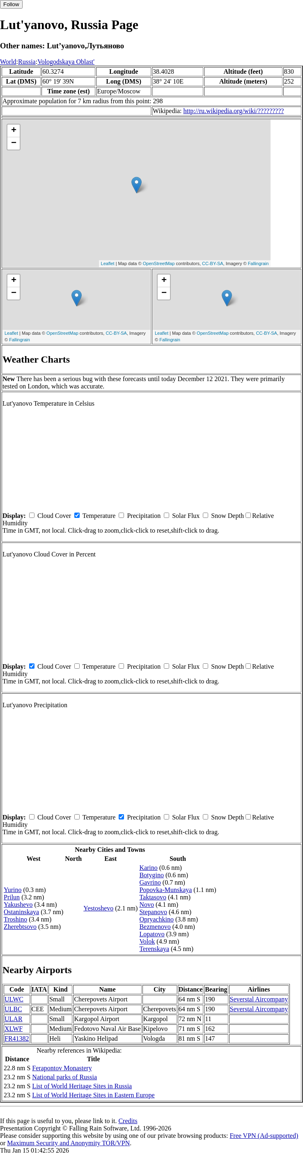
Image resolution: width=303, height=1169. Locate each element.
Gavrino (150, 882)
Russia (27, 61)
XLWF (14, 1028)
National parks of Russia (64, 1077)
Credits (127, 1120)
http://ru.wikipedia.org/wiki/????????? (233, 110)
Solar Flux (186, 515)
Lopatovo (151, 934)
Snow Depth (227, 515)
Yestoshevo (98, 908)
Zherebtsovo (20, 926)
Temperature (99, 515)
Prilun (12, 897)
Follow (11, 4)
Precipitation (144, 515)
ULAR (14, 1018)
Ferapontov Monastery (62, 1068)
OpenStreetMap (159, 263)
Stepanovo (153, 911)
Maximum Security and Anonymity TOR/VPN (68, 1142)
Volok (147, 941)
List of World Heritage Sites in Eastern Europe (93, 1095)
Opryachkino (156, 919)
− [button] (13, 143)
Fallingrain (258, 263)
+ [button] (13, 131)
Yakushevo (18, 904)
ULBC (13, 1009)
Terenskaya (154, 948)
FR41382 (17, 1038)
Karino (148, 867)
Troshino (15, 919)
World (8, 61)
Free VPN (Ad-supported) (264, 1135)
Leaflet (108, 263)
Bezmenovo (154, 926)
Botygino (151, 875)
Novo (146, 904)
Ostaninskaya (21, 911)
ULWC (14, 999)
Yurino (13, 889)
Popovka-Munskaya (165, 889)
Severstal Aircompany (259, 999)
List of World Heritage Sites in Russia (82, 1086)
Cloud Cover (54, 515)
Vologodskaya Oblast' (65, 61)
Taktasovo (152, 897)
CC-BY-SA (212, 263)
